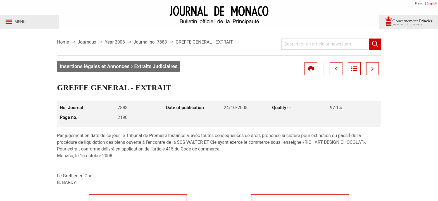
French (419, 3)
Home (63, 44)
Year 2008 (115, 44)
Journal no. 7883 (151, 44)
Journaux (87, 44)
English (432, 3)
